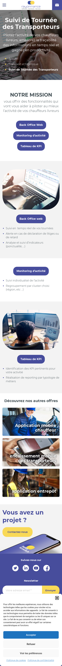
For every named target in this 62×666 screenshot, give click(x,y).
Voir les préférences (31, 653)
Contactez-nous (17, 532)
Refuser (31, 644)
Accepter (31, 634)
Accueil (13, 58)
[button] (57, 598)
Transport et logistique (23, 64)
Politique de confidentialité (41, 660)
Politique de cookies (16, 660)
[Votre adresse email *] (22, 590)
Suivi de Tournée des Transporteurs (33, 69)
